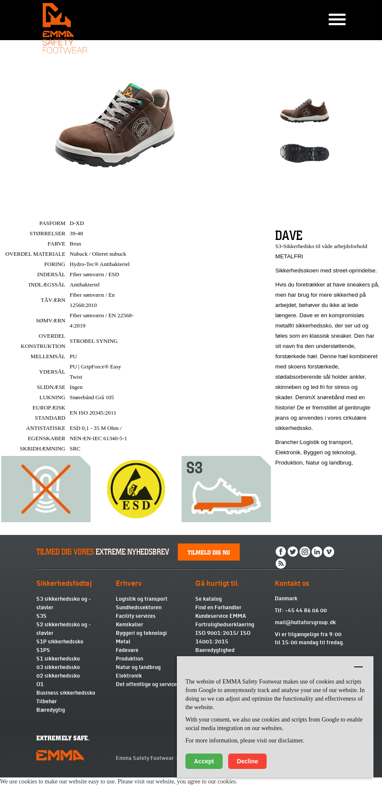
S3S (41, 616)
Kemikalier (129, 624)
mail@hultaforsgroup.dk (305, 622)
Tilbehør (46, 701)
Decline (247, 761)
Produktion (129, 658)
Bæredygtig (50, 710)
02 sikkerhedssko (58, 675)
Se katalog (208, 599)
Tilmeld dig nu (209, 552)
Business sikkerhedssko (65, 692)
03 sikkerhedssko (58, 667)
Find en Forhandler (218, 607)
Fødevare (127, 650)
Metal (123, 641)
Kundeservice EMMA (220, 616)
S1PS (43, 650)
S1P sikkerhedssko (59, 641)
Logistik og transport (141, 599)
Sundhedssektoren (139, 607)
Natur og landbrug (138, 667)
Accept (204, 761)
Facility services (136, 616)
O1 (40, 684)
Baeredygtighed (215, 650)
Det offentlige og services (147, 684)
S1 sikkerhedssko (58, 658)
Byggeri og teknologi (141, 633)
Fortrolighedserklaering (224, 624)
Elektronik (129, 675)
